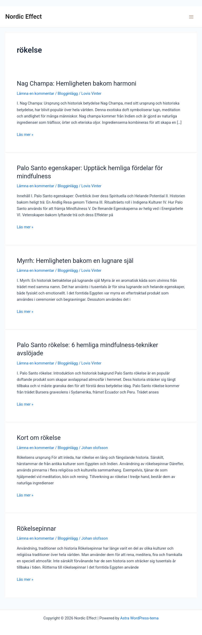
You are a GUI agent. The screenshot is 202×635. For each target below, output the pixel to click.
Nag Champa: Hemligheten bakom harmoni (77, 83)
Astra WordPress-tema (139, 618)
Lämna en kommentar (35, 93)
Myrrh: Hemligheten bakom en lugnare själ (75, 260)
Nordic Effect (23, 16)
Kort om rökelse (39, 437)
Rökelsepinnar (36, 528)
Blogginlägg (68, 93)
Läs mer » (25, 134)
